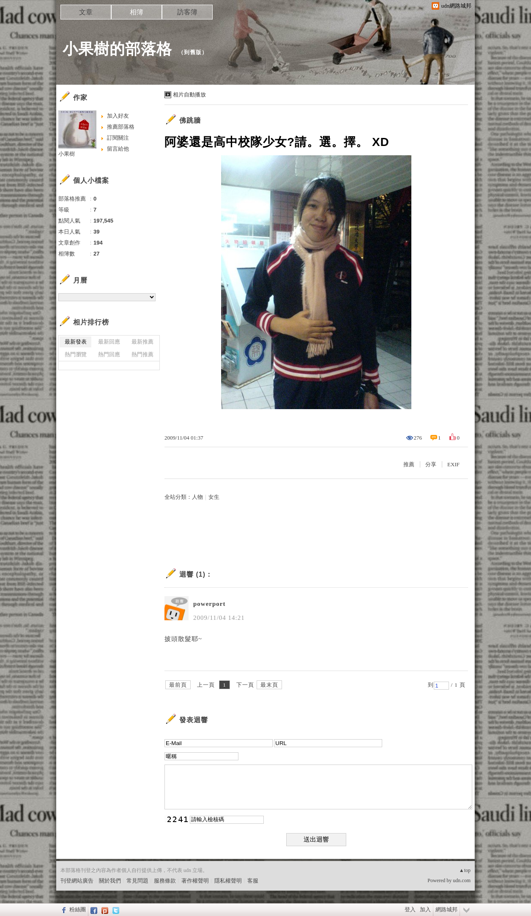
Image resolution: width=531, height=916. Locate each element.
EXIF (453, 464)
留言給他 (118, 149)
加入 (425, 909)
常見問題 (137, 880)
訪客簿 (187, 12)
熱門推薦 (142, 354)
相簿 (136, 12)
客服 (252, 880)
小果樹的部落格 (117, 49)
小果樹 (66, 154)
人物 (197, 497)
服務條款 (165, 880)
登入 (410, 909)
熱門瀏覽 (76, 354)
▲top (465, 870)
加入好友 (118, 116)
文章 (86, 12)
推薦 (408, 464)
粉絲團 (77, 909)
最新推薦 (142, 341)
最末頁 (269, 685)
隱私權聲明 (228, 880)
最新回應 (109, 341)
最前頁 (178, 685)
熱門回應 (109, 354)
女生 (213, 497)
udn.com (462, 880)
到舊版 (193, 52)
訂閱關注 (118, 138)
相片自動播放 (189, 94)
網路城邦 (446, 909)
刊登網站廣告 (76, 880)
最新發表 (76, 341)
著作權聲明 (195, 880)
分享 (430, 464)
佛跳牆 (190, 120)
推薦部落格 (120, 127)
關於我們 (110, 880)
